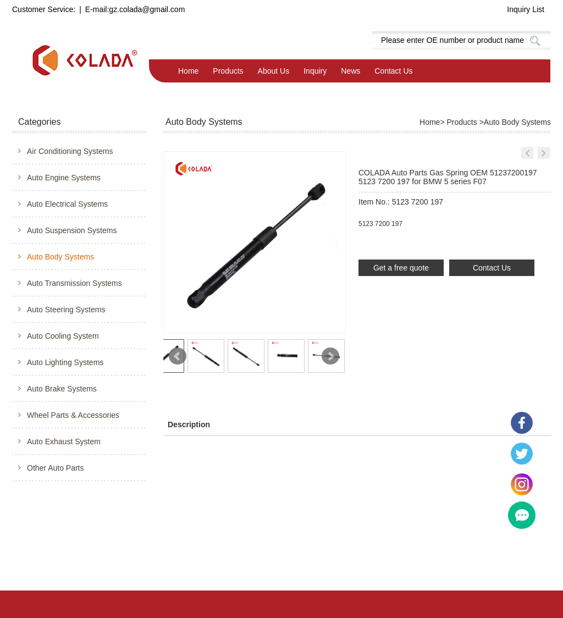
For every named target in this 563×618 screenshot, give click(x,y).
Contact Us (393, 71)
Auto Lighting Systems (65, 362)
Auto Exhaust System (64, 441)
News (350, 71)
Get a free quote (401, 267)
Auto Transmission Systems (74, 283)
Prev (177, 356)
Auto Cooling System (63, 336)
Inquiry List (525, 9)
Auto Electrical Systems (67, 204)
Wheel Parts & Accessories (73, 415)
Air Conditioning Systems (70, 151)
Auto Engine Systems (64, 177)
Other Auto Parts (55, 467)
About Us (274, 71)
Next (330, 356)
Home (188, 71)
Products (228, 71)
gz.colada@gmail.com (147, 9)
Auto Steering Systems (66, 309)
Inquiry (315, 71)
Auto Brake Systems (62, 388)
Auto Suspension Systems (72, 230)
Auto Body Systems (60, 256)
